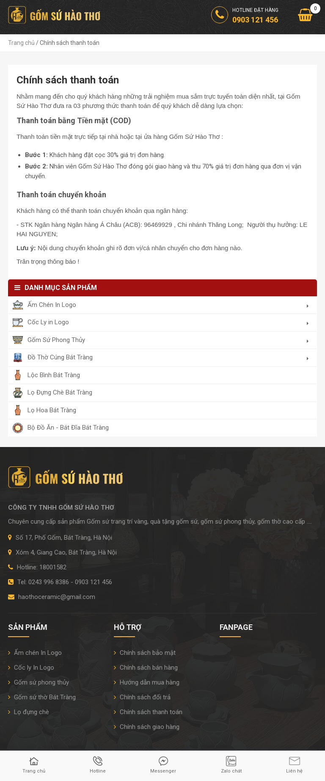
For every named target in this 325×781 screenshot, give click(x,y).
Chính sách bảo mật (145, 653)
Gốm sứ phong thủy (38, 682)
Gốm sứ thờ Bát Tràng (42, 697)
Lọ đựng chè (28, 712)
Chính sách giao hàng (146, 727)
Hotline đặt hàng (244, 16)
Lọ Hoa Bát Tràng (52, 410)
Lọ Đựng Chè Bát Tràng (60, 392)
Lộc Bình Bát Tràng (54, 375)
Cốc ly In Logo (31, 667)
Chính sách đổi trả (142, 697)
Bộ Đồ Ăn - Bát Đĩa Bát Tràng (68, 427)
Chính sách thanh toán (148, 712)
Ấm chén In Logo (35, 653)
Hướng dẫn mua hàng (146, 682)
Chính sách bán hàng (146, 667)
